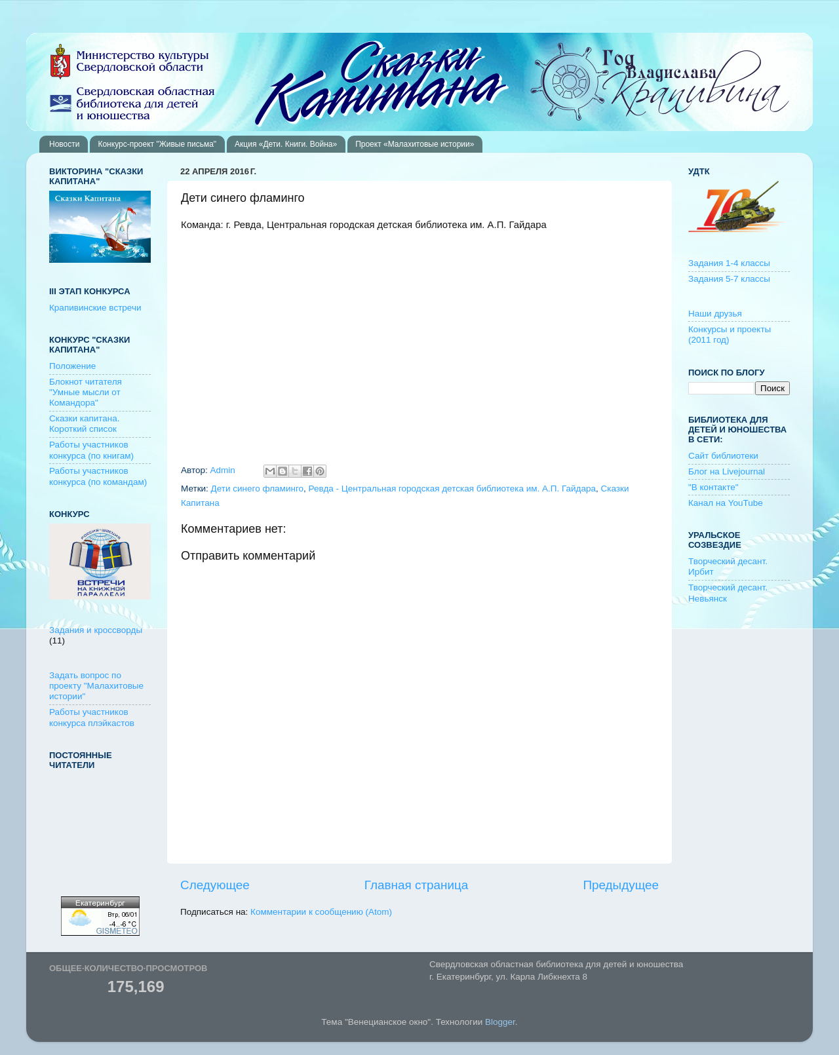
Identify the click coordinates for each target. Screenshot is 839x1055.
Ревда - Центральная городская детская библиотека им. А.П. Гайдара (452, 488)
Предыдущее (621, 885)
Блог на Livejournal (726, 471)
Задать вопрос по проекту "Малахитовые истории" (96, 685)
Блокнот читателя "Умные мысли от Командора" (85, 392)
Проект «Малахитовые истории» (414, 144)
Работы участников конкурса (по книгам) (91, 450)
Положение (72, 366)
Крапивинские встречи (95, 308)
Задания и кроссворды (95, 630)
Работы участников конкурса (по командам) (98, 476)
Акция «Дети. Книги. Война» (286, 144)
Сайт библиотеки (723, 456)
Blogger (500, 1022)
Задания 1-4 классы (729, 263)
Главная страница (416, 885)
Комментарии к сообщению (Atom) (321, 912)
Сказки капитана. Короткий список (84, 423)
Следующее (215, 885)
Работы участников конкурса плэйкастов (91, 717)
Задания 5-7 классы (729, 279)
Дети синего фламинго (257, 488)
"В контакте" (713, 487)
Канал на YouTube (725, 503)
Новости (64, 144)
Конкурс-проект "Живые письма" (157, 144)
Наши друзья (715, 313)
